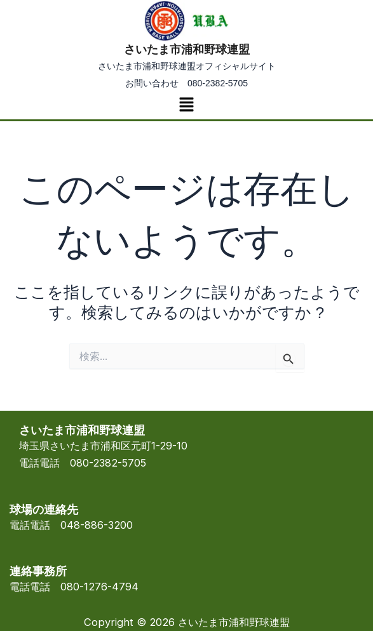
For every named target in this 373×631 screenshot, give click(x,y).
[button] (186, 105)
